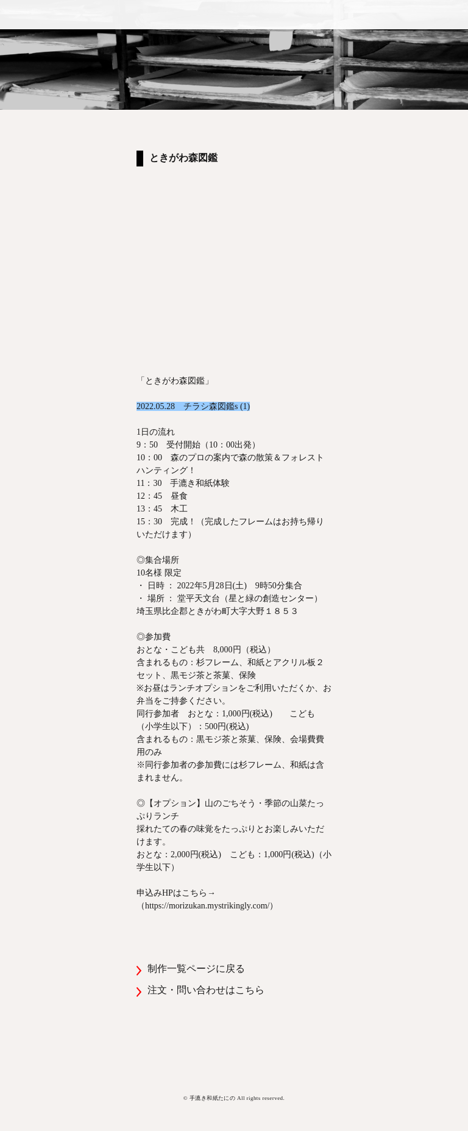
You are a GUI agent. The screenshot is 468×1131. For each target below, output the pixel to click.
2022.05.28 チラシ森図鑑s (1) (193, 406)
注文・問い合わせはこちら (205, 990)
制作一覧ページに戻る (196, 968)
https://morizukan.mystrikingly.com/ (207, 905)
